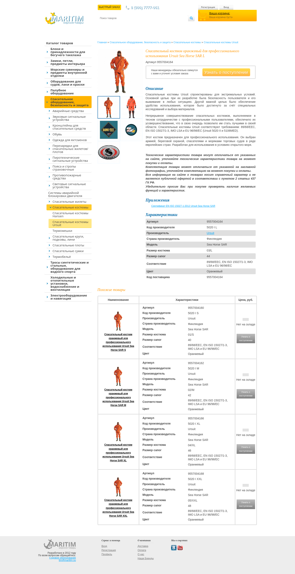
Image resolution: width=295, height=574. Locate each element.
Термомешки (62, 231)
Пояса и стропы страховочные (64, 167)
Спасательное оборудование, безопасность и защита (70, 102)
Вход (226, 7)
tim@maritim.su (67, 560)
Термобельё (62, 257)
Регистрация (208, 7)
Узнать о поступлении (226, 72)
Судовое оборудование (62, 557)
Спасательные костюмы (70, 207)
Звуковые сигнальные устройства (69, 118)
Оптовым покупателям (175, 25)
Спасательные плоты (68, 245)
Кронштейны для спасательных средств (69, 126)
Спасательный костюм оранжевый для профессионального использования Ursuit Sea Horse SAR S (118, 342)
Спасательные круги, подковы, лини (68, 237)
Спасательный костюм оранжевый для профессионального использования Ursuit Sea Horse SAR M (118, 397)
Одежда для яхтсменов (70, 140)
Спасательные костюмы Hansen (70, 214)
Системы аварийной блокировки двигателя (65, 194)
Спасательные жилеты (69, 201)
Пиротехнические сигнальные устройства (70, 159)
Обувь (57, 134)
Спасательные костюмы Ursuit (70, 223)
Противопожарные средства (67, 176)
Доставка (119, 25)
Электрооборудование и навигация (69, 296)
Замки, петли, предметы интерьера (68, 62)
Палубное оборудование (62, 91)
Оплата (133, 25)
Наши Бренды (146, 558)
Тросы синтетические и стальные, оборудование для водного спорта (70, 267)
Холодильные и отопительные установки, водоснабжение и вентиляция (65, 283)
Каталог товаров (59, 43)
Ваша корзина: (219, 13)
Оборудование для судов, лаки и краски (68, 82)
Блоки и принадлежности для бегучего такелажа (68, 52)
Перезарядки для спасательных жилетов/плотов (70, 149)
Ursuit (210, 233)
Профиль (106, 554)
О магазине (149, 25)
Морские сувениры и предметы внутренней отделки (69, 72)
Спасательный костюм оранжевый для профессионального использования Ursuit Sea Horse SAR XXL (118, 508)
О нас (141, 554)
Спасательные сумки (68, 251)
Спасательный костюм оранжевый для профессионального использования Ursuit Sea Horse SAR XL (118, 452)
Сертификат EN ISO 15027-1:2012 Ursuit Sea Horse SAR (183, 206)
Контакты (104, 25)
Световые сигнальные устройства (69, 185)
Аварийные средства (68, 111)
